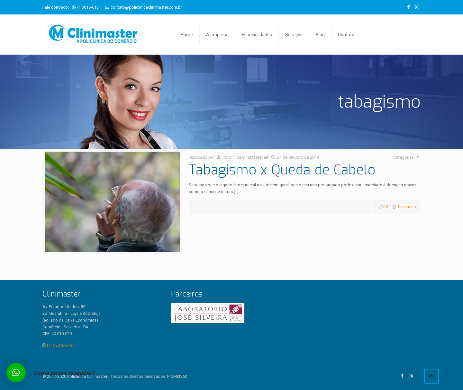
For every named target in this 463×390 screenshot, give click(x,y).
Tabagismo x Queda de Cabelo (282, 170)
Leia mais (407, 206)
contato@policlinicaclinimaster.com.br (146, 7)
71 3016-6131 (88, 7)
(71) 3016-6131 (61, 345)
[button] (16, 372)
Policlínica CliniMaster (242, 157)
